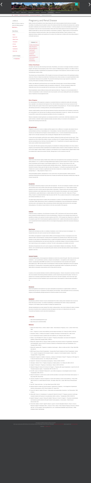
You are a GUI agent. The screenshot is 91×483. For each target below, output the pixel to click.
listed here (17, 58)
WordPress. (49, 426)
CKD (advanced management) (35, 15)
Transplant (15, 41)
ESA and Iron (31, 59)
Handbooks (16, 15)
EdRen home (15, 39)
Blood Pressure (32, 55)
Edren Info (15, 51)
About (14, 34)
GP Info (14, 44)
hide (36, 42)
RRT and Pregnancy (33, 48)
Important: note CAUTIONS (59, 424)
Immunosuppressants (33, 57)
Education (15, 46)
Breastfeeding (32, 60)
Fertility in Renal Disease (34, 45)
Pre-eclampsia (32, 52)
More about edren (74, 424)
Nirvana (45, 426)
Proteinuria (31, 53)
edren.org (17, 6)
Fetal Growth (32, 50)
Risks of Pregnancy (33, 46)
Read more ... (15, 27)
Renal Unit (15, 37)
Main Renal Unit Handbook (24, 15)
